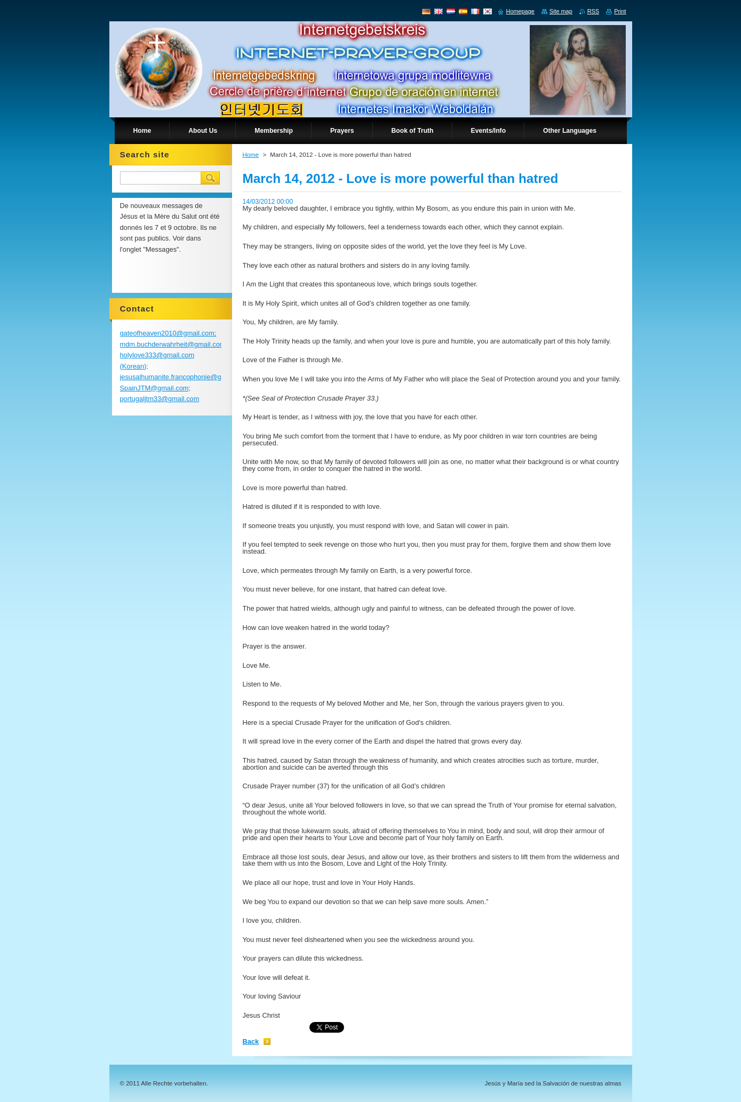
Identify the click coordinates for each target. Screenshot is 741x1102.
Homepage (520, 11)
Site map (560, 11)
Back (251, 1041)
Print (620, 11)
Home (251, 154)
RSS (593, 11)
